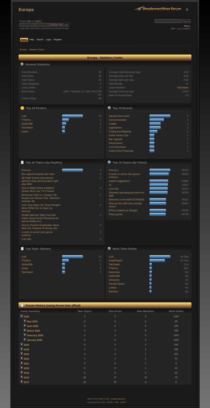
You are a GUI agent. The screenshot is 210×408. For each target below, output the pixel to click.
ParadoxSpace (117, 283)
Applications (115, 127)
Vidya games (116, 214)
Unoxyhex (114, 280)
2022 (26, 359)
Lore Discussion (117, 147)
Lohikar (113, 287)
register (38, 21)
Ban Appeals (115, 139)
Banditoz (113, 291)
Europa (26, 9)
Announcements (117, 120)
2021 (26, 363)
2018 (26, 377)
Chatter (113, 123)
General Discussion (119, 116)
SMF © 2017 (104, 399)
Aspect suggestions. (119, 181)
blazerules (114, 272)
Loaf (23, 116)
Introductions (115, 143)
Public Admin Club (118, 135)
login (29, 21)
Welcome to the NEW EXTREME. (127, 199)
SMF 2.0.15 (92, 399)
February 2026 (35, 335)
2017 (26, 382)
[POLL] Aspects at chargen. (123, 210)
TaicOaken (183, 87)
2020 (26, 368)
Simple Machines (118, 399)
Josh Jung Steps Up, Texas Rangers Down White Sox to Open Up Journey (40, 208)
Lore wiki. (26, 239)
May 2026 (32, 321)
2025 (26, 345)
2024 (26, 349)
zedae (24, 131)
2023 (26, 354)
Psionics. (26, 170)
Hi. (110, 185)
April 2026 (32, 326)
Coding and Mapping (120, 131)
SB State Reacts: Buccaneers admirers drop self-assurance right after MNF (39, 181)
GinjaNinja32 (115, 260)
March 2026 (33, 330)
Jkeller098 (26, 123)
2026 (26, 316)
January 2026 (34, 340)
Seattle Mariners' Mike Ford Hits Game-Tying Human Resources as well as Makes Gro (39, 218)
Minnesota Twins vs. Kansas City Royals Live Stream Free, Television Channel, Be (40, 198)
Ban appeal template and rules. (38, 174)
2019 (26, 373)
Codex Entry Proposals (121, 151)
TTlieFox (26, 120)
